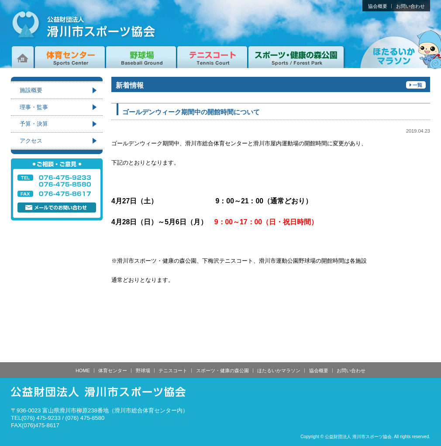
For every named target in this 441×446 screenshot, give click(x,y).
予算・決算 (34, 123)
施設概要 (31, 90)
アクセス (31, 140)
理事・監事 (34, 107)
